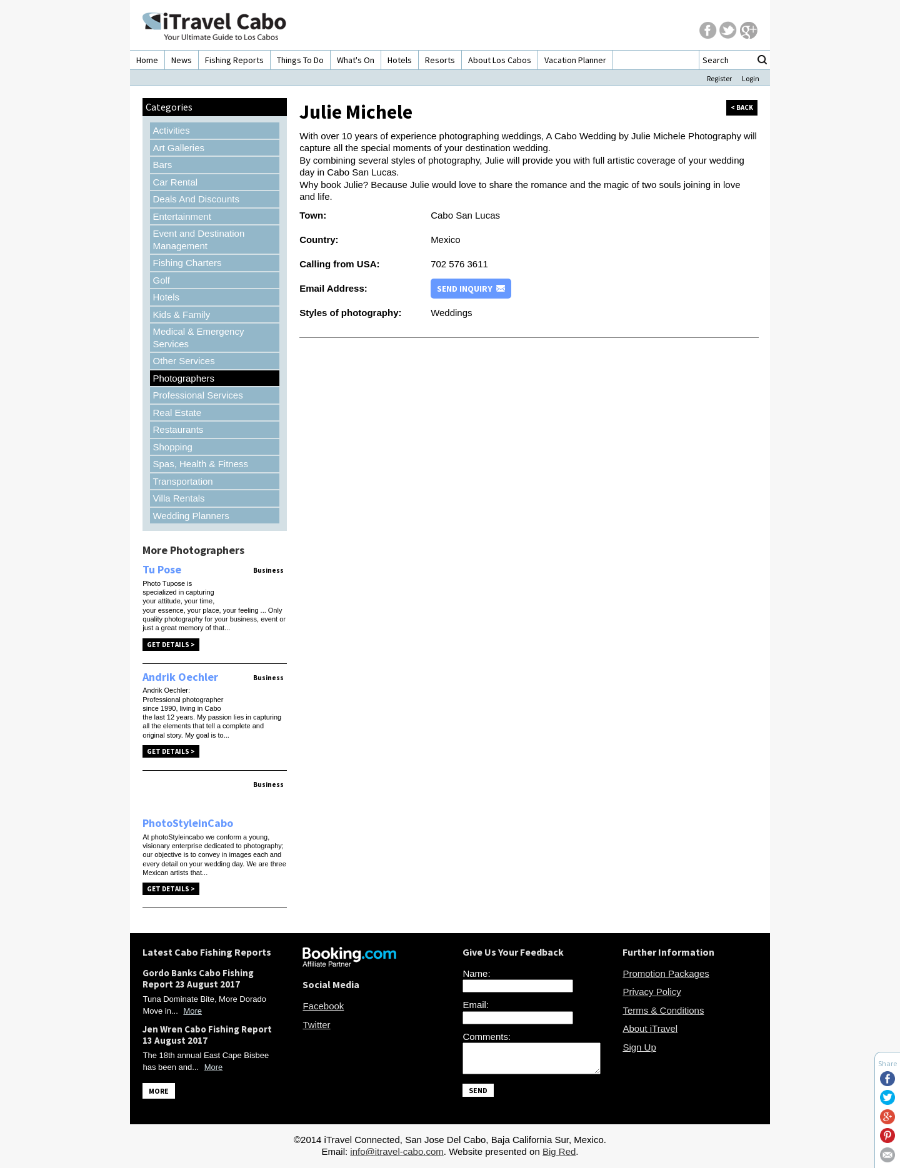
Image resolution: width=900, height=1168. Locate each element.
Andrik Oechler (180, 677)
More (192, 1011)
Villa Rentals (178, 498)
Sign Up (639, 1047)
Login (750, 78)
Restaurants (177, 429)
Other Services (183, 360)
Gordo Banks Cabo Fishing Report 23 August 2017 (198, 978)
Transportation (182, 481)
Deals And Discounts (195, 199)
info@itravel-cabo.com (396, 1155)
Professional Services (197, 395)
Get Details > (171, 644)
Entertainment (181, 216)
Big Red (559, 1155)
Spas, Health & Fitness (200, 463)
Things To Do (300, 60)
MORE (159, 1091)
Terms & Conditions (663, 1010)
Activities (170, 130)
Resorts (440, 60)
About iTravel (650, 1028)
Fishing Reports (234, 60)
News (181, 60)
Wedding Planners (190, 515)
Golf (161, 280)
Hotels (400, 60)
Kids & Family (181, 314)
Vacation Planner (575, 60)
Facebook (323, 1006)
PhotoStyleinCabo (187, 823)
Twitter (316, 1024)
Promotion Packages (665, 973)
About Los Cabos (499, 60)
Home (147, 60)
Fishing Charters (186, 262)
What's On (355, 60)
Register (719, 78)
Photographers (183, 378)
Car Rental (175, 182)
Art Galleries (178, 147)
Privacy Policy (651, 991)
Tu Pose (161, 569)
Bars (162, 164)
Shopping (172, 447)
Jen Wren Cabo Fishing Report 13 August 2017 (207, 1034)
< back (742, 107)
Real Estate (176, 412)
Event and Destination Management (198, 239)
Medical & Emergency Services (198, 337)
